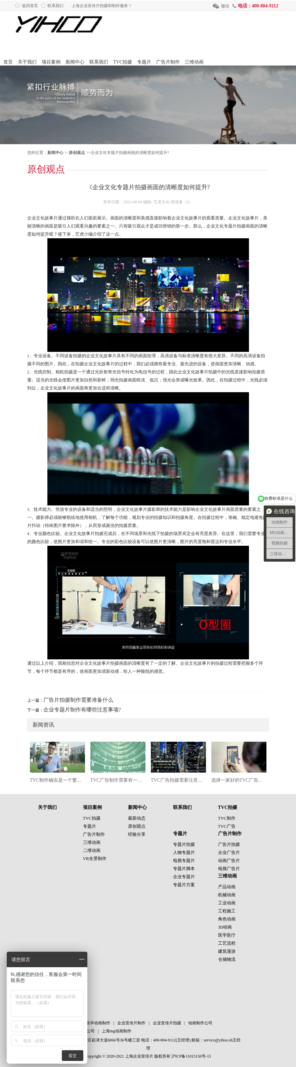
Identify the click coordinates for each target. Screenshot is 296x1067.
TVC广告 (227, 826)
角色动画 (227, 918)
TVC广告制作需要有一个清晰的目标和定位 (117, 780)
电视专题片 (184, 860)
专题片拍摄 (184, 844)
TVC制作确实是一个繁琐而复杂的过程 (57, 780)
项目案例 (51, 62)
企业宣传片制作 (131, 1023)
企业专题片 (184, 876)
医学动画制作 (98, 1023)
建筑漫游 (227, 951)
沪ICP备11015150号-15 (191, 1056)
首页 (8, 62)
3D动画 (225, 927)
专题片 (144, 62)
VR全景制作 (95, 858)
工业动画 (227, 902)
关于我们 (27, 62)
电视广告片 (229, 868)
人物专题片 (184, 852)
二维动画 (91, 850)
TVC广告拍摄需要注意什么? (178, 780)
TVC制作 (227, 818)
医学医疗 (227, 935)
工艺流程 (227, 943)
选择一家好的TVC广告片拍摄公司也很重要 (238, 780)
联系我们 (55, 5)
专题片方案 (184, 884)
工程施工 (227, 910)
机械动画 (227, 894)
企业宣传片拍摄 (167, 1023)
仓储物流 (227, 959)
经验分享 (136, 834)
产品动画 (227, 886)
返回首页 (30, 5)
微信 (225, 6)
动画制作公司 (200, 1023)
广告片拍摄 (229, 844)
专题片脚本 (184, 868)
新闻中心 (75, 62)
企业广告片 (229, 852)
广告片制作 (168, 62)
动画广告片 (229, 860)
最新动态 (136, 818)
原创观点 (77, 152)
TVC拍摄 (122, 62)
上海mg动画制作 (116, 1031)
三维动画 (194, 62)
